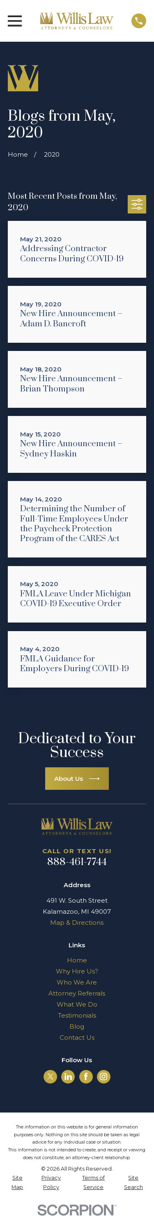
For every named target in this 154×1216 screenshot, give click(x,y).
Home (77, 960)
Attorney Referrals (76, 993)
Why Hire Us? (77, 971)
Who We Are (77, 982)
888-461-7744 (77, 862)
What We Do (77, 1004)
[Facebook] (86, 1076)
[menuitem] (17, 1182)
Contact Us (77, 1037)
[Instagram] (103, 1076)
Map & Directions (76, 922)
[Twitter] (50, 1076)
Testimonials (77, 1015)
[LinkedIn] (68, 1076)
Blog (76, 1026)
